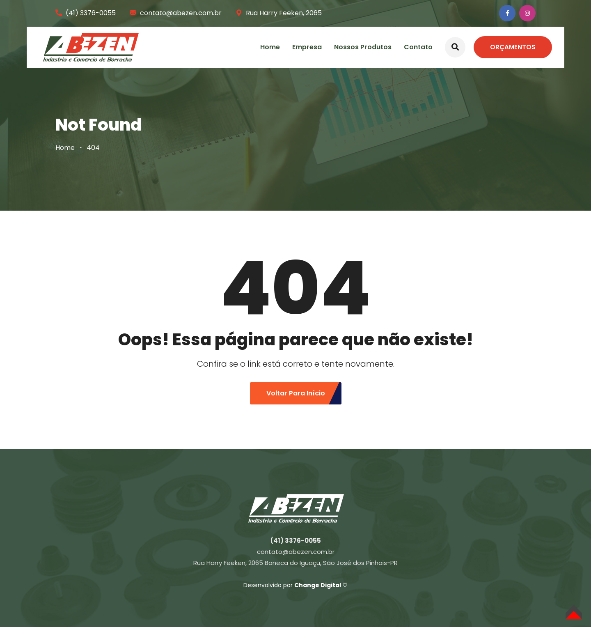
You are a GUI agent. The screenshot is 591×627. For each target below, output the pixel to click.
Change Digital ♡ (321, 585)
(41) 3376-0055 (91, 13)
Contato (418, 47)
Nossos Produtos (363, 47)
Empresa (307, 47)
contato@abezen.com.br (181, 13)
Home (270, 47)
